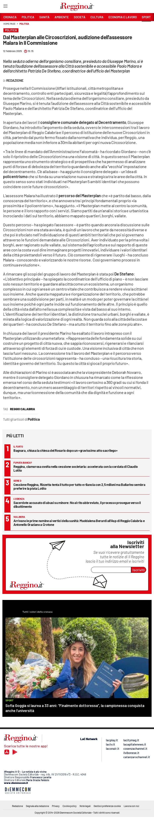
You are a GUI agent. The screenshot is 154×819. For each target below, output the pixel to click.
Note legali (85, 806)
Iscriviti (139, 570)
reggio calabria (22, 409)
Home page (9, 23)
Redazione (17, 806)
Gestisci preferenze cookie (107, 806)
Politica (24, 23)
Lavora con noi (131, 806)
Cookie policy (70, 806)
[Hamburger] (5, 7)
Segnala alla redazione (37, 806)
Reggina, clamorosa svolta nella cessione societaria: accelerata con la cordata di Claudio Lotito (75, 468)
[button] (146, 26)
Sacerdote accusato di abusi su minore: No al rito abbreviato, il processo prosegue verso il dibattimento (77, 504)
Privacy (56, 806)
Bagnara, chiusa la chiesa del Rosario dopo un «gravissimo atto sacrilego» (65, 450)
